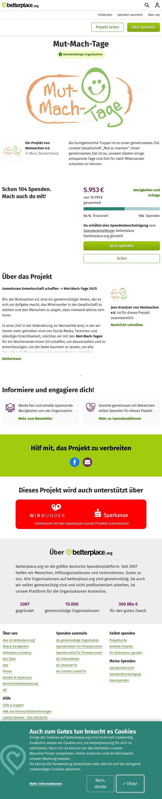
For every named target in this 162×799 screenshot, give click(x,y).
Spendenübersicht (121, 668)
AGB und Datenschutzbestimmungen (27, 711)
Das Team (9, 659)
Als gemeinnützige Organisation (77, 640)
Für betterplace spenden (125, 652)
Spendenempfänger (99, 230)
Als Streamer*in (66, 665)
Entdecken (105, 15)
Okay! (129, 783)
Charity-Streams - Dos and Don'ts (25, 717)
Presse (7, 671)
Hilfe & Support (13, 705)
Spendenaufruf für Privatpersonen (79, 652)
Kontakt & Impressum (17, 677)
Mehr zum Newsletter (35, 418)
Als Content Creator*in (71, 671)
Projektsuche (118, 640)
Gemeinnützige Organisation (83, 54)
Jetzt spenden (143, 27)
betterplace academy (17, 652)
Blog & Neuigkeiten (16, 646)
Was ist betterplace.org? (19, 640)
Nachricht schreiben (127, 325)
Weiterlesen (11, 359)
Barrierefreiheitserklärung (20, 683)
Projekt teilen (107, 27)
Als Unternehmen (67, 659)
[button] (74, 462)
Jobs (5, 665)
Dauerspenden (119, 680)
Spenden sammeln (130, 15)
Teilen (122, 258)
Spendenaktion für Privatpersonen (79, 646)
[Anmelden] (157, 5)
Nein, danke (100, 783)
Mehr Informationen (46, 784)
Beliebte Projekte (121, 646)
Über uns (154, 15)
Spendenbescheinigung (125, 674)
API (5, 690)
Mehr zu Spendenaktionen (120, 418)
